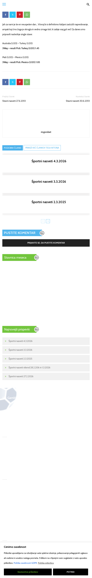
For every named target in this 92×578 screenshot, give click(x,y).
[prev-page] (43, 221)
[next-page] (48, 221)
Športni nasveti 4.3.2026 (20, 341)
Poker (5, 516)
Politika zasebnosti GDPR (25, 563)
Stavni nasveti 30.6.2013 (78, 101)
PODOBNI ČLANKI (12, 147)
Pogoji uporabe (36, 510)
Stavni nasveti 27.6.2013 (14, 101)
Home (5, 485)
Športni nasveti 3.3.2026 (20, 350)
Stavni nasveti (9, 504)
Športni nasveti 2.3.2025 (20, 358)
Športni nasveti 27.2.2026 (21, 376)
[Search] (88, 4)
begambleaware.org (38, 498)
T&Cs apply (34, 485)
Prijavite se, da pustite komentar (46, 242)
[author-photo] (46, 127)
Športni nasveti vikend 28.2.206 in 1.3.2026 (29, 367)
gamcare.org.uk (36, 504)
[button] (4, 4)
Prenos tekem (9, 510)
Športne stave (9, 492)
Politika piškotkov (46, 563)
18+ (4, 529)
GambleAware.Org (38, 492)
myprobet (46, 132)
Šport (5, 498)
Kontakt (6, 523)
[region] (46, 560)
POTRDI (70, 572)
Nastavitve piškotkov (28, 572)
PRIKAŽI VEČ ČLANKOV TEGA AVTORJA (42, 147)
